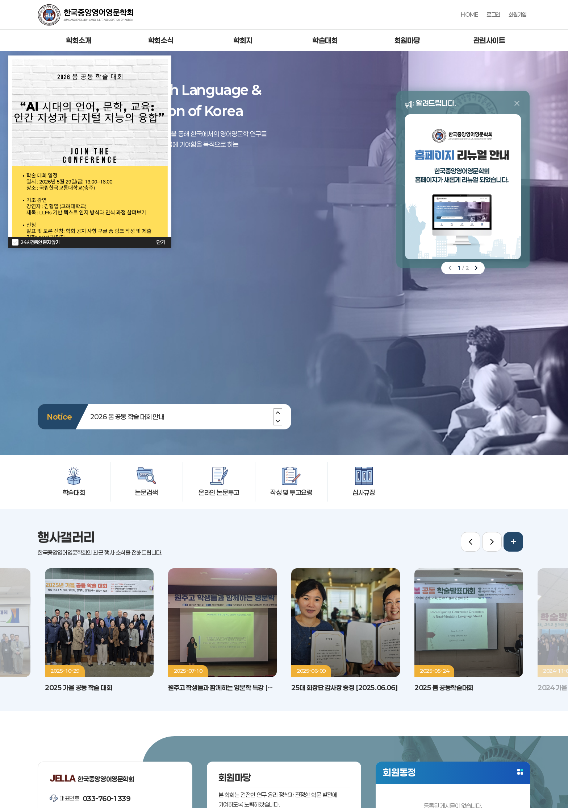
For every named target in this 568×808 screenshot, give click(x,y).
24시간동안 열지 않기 (39, 242)
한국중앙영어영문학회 (85, 15)
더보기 (520, 772)
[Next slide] (277, 412)
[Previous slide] (277, 421)
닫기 (161, 242)
